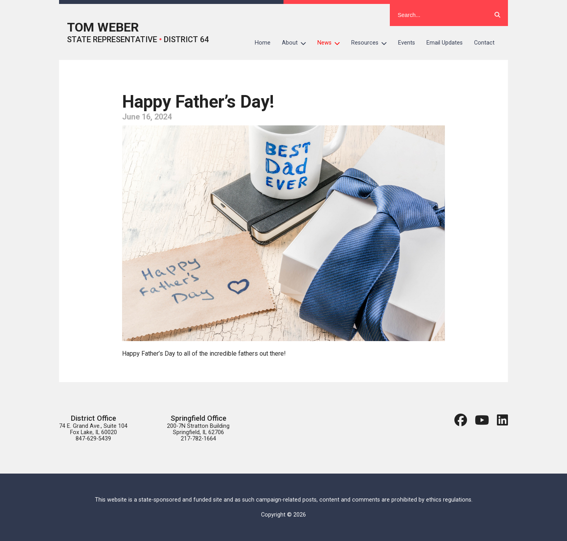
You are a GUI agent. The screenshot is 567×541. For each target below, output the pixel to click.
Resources (372, 43)
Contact (484, 42)
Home (263, 42)
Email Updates (444, 42)
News (331, 43)
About (297, 43)
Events (406, 42)
